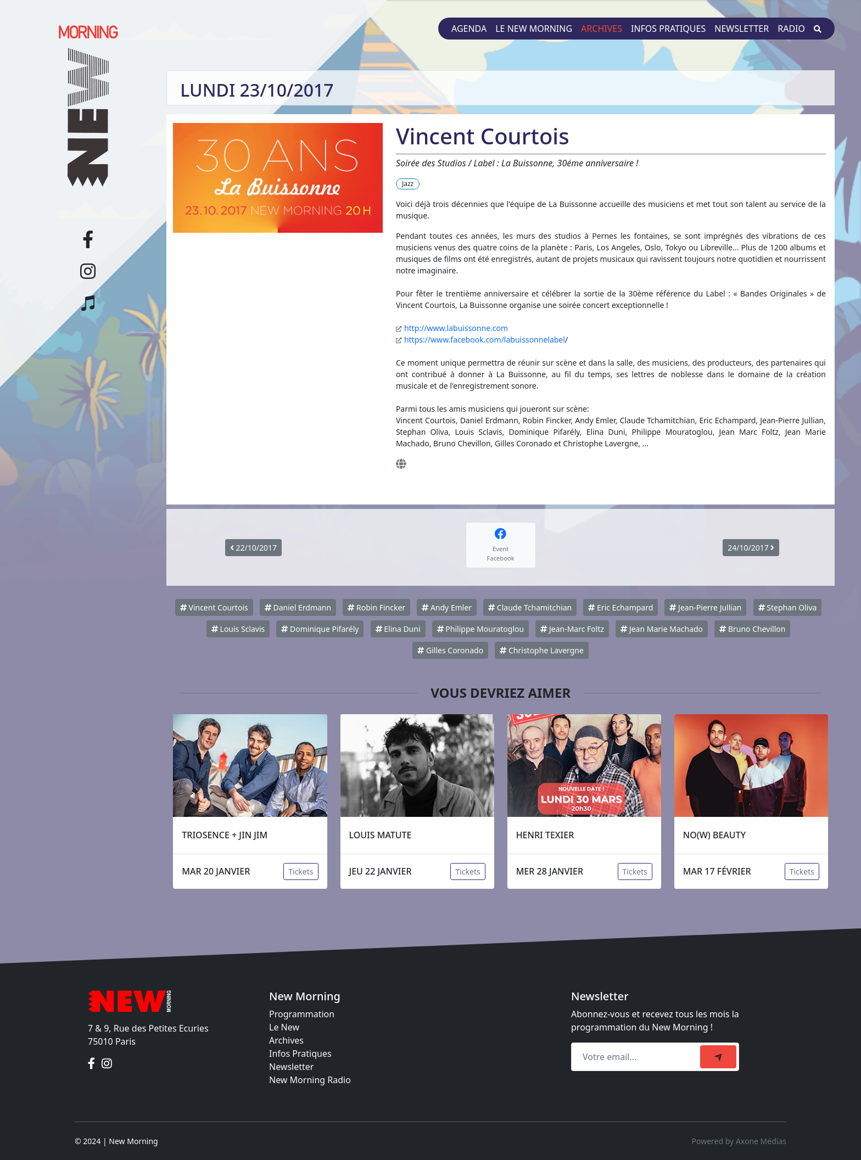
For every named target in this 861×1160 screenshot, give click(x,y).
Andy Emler (447, 607)
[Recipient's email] (637, 1056)
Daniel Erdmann (298, 607)
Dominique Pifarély (320, 629)
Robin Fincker (376, 607)
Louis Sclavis (238, 629)
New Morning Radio (310, 1080)
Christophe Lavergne (542, 650)
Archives (601, 29)
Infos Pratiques (300, 1053)
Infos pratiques (668, 29)
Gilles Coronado (450, 650)
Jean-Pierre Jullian (705, 607)
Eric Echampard (620, 607)
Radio (791, 29)
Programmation (301, 1014)
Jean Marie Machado (661, 629)
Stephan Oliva (787, 607)
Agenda (469, 29)
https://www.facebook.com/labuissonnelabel (484, 339)
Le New (284, 1027)
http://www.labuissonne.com (456, 328)
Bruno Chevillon (752, 629)
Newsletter (741, 29)
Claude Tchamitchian (530, 607)
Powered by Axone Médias (739, 1141)
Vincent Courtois (214, 607)
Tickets (300, 871)
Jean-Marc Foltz (572, 629)
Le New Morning (533, 29)
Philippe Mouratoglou (480, 629)
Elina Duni (398, 629)
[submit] (718, 1056)
